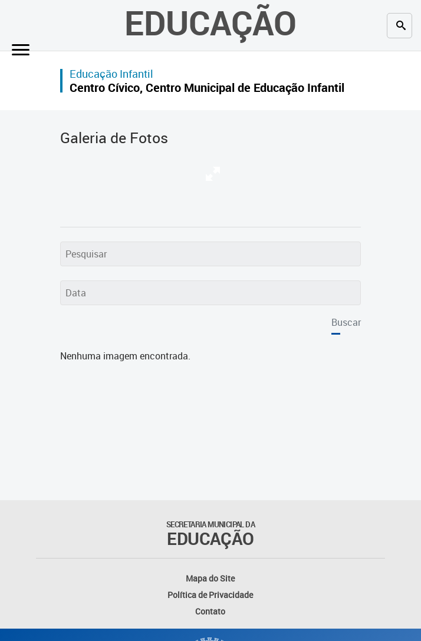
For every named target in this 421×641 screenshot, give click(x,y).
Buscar (346, 322)
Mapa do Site (210, 578)
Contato (210, 611)
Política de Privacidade (210, 594)
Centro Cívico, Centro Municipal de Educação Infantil (207, 87)
